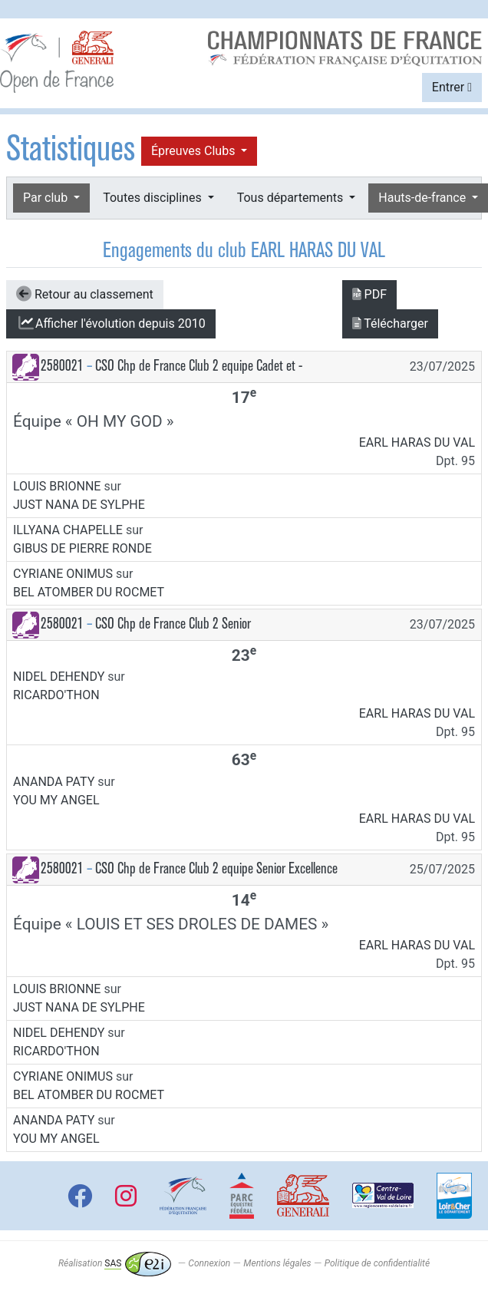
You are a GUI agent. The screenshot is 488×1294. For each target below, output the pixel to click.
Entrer (452, 87)
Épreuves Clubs (194, 151)
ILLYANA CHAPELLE (68, 530)
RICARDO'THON (56, 695)
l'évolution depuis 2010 (111, 323)
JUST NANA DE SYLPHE (79, 504)
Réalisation (114, 1263)
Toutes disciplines (153, 197)
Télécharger (390, 323)
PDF (369, 294)
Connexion (209, 1263)
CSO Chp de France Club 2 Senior (173, 623)
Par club (47, 197)
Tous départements (291, 197)
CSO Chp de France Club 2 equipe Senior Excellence (216, 868)
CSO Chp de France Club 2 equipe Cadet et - (198, 366)
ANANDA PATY (53, 781)
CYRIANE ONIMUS (63, 573)
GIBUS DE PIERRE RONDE (82, 548)
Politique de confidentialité (377, 1263)
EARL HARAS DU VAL (417, 442)
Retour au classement (84, 294)
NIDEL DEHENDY (58, 676)
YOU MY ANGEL (56, 800)
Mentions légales (277, 1263)
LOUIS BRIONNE (57, 486)
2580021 (62, 366)
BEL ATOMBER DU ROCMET (88, 592)
